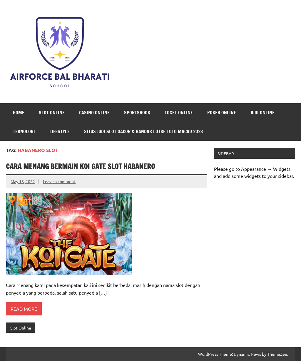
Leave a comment (59, 181)
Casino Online (94, 112)
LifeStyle (59, 131)
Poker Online (221, 112)
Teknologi (24, 131)
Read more (24, 309)
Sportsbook (137, 112)
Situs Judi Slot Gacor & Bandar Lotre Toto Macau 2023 (143, 131)
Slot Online (52, 112)
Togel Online (179, 112)
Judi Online (262, 112)
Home (18, 112)
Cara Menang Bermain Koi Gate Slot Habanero (80, 166)
